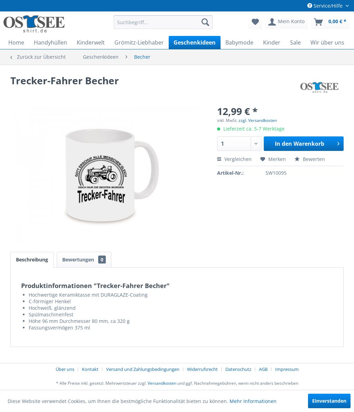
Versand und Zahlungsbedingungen (142, 369)
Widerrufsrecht (202, 369)
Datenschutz (238, 369)
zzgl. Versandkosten (258, 120)
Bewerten (310, 159)
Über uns (65, 369)
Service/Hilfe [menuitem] (325, 5)
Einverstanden (329, 400)
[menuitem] (163, 22)
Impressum (287, 369)
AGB (263, 369)
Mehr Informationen (253, 401)
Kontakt (90, 369)
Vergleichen (234, 159)
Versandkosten (162, 383)
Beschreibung (32, 259)
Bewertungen (84, 260)
